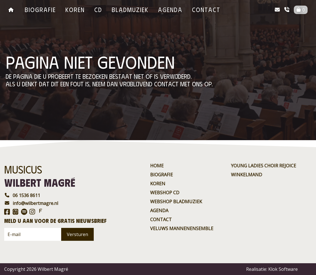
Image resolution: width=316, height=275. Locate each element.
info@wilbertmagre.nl (31, 203)
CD (98, 9)
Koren (75, 9)
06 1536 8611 (22, 195)
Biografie (40, 9)
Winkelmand (246, 175)
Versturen (77, 234)
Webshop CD (164, 193)
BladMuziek (130, 9)
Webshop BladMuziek (176, 201)
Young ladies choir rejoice (263, 166)
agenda (170, 9)
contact (206, 9)
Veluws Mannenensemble (181, 228)
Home (157, 166)
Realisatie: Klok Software (272, 269)
